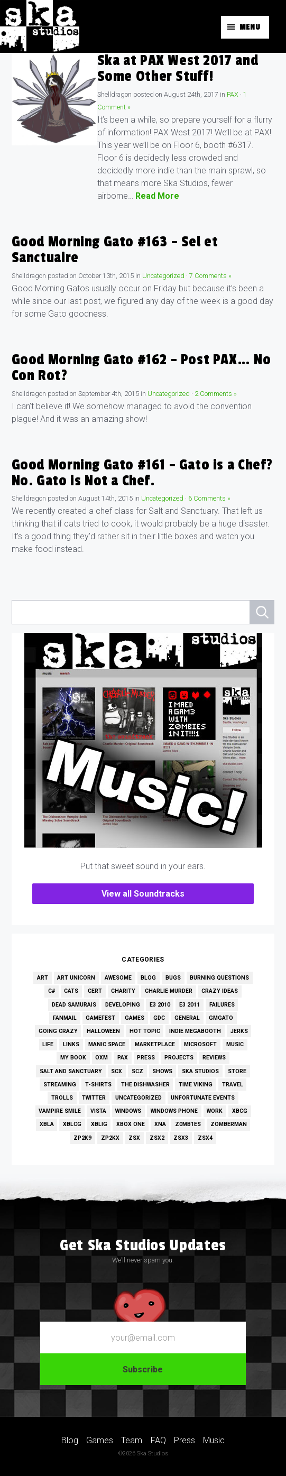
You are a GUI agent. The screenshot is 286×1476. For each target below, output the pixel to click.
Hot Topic (145, 1031)
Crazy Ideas (219, 991)
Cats (71, 991)
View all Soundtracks (143, 894)
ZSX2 (157, 1137)
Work (215, 1111)
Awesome (118, 977)
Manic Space (106, 1044)
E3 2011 (189, 1004)
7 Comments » (210, 276)
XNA (160, 1124)
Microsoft (200, 1044)
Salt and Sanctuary (71, 1071)
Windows (128, 1111)
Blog (148, 977)
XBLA (47, 1124)
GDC (159, 1017)
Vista (98, 1111)
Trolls (62, 1097)
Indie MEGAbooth (195, 1031)
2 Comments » (216, 394)
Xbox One (130, 1124)
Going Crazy (58, 1031)
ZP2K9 (82, 1137)
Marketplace (155, 1044)
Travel (232, 1084)
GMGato (221, 1017)
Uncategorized (163, 276)
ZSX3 (180, 1137)
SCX (116, 1071)
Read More (157, 196)
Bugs (173, 977)
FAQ (158, 1440)
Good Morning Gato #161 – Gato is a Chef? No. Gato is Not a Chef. (142, 473)
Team (131, 1440)
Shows (162, 1071)
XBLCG (72, 1124)
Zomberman (228, 1124)
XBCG (239, 1111)
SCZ (137, 1071)
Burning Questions (219, 977)
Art (42, 977)
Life (47, 1044)
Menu (250, 27)
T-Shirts (98, 1084)
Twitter (94, 1097)
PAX (232, 94)
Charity (123, 991)
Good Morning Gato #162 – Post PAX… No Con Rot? (141, 367)
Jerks (239, 1031)
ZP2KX (110, 1137)
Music (235, 1044)
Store (237, 1071)
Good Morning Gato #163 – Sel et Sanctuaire (115, 249)
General (187, 1017)
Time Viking (196, 1084)
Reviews (214, 1057)
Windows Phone (174, 1111)
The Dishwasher (145, 1084)
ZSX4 (205, 1137)
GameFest (100, 1017)
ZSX (134, 1137)
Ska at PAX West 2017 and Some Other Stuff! (178, 68)
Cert (95, 991)
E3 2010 (160, 1004)
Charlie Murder (168, 991)
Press (146, 1057)
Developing (122, 1004)
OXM (101, 1057)
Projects (178, 1057)
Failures (222, 1004)
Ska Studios (200, 1071)
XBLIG (99, 1124)
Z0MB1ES (188, 1124)
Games (134, 1017)
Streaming (59, 1084)
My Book (73, 1057)
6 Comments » (209, 498)
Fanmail (65, 1017)
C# (51, 991)
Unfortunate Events (203, 1097)
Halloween (103, 1031)
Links (71, 1044)
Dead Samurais (74, 1004)
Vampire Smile (60, 1111)
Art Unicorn (76, 977)
